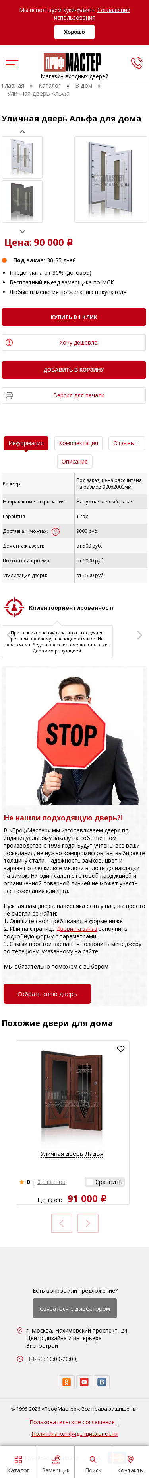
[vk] (102, 1382)
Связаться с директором (75, 1308)
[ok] (67, 1382)
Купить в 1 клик (73, 317)
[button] (105, 1182)
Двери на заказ (76, 928)
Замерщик (56, 1463)
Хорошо (74, 32)
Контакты (130, 1463)
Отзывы (127, 443)
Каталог (18, 1463)
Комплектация (78, 443)
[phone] (136, 62)
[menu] (11, 64)
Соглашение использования (92, 13)
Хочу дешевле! (79, 342)
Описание (75, 461)
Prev (22, 131)
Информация (26, 443)
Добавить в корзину (74, 370)
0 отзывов (51, 1182)
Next (22, 231)
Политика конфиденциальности (74, 1433)
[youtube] (84, 1382)
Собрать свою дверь (47, 994)
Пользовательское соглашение (72, 1422)
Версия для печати (78, 395)
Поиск (93, 1463)
